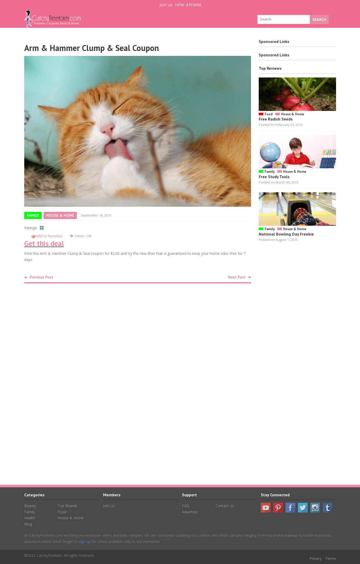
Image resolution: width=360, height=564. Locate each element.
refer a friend (188, 4)
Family (33, 215)
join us (166, 4)
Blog (28, 524)
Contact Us (224, 505)
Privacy (316, 558)
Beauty (30, 505)
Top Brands (67, 505)
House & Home (60, 215)
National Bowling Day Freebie (286, 234)
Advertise (189, 511)
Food (269, 114)
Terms (330, 558)
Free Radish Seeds (276, 119)
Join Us (109, 505)
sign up (84, 541)
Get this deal (44, 243)
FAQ (185, 505)
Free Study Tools (274, 176)
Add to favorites (49, 235)
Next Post (237, 277)
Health (29, 517)
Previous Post (41, 277)
